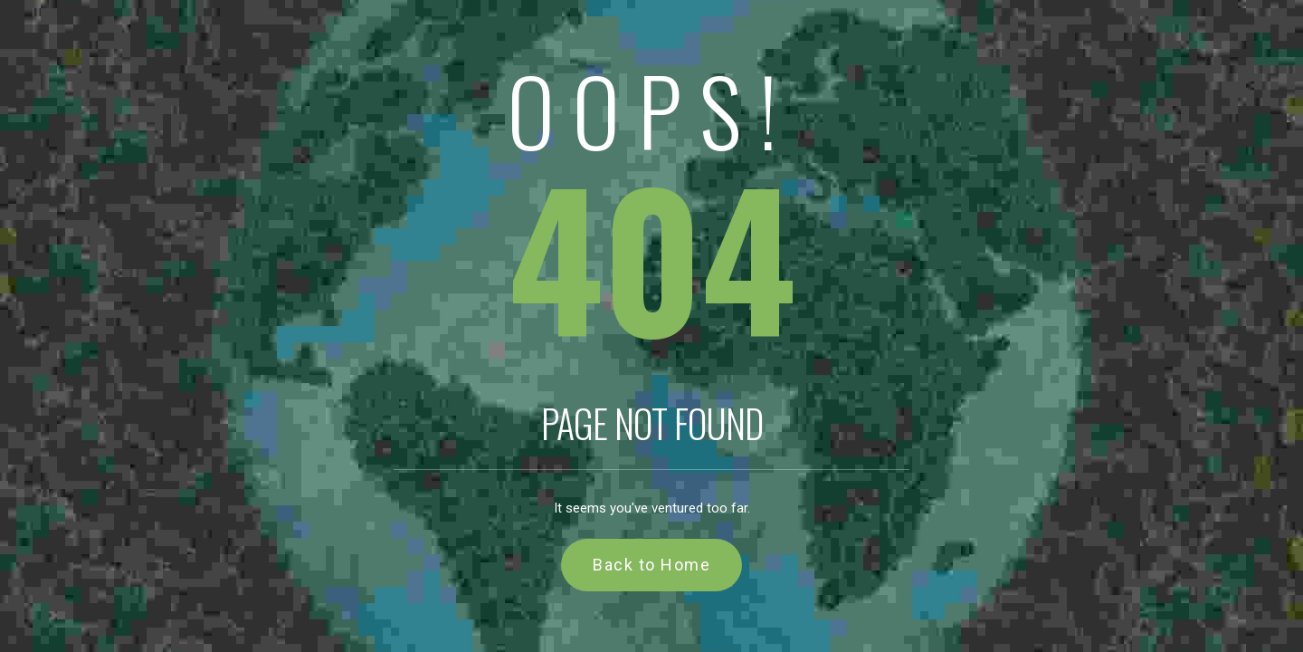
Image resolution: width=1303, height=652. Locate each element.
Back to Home (651, 564)
